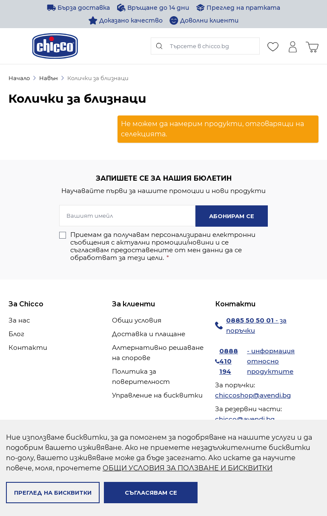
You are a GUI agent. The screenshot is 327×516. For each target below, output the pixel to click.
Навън (48, 78)
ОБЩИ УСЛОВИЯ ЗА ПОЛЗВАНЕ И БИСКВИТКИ (187, 468)
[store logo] (55, 46)
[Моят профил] (292, 46)
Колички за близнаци (98, 78)
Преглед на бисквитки (53, 492)
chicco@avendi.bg (245, 419)
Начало (19, 78)
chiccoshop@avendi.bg (253, 395)
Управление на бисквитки (157, 395)
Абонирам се (231, 215)
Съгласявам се (151, 492)
